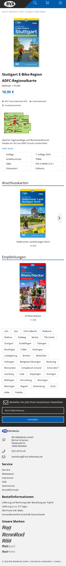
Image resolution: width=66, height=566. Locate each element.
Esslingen (51, 374)
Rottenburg (39, 386)
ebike (7, 392)
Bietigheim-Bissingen (30, 361)
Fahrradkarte (30, 331)
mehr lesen (8, 148)
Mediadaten (8, 473)
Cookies (57, 561)
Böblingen (9, 380)
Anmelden (33, 419)
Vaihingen (9, 361)
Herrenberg (26, 380)
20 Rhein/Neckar (33, 315)
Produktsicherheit (11, 105)
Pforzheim (49, 337)
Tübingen (41, 343)
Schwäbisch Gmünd (31, 367)
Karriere (6, 469)
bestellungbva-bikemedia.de (27, 456)
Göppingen (35, 374)
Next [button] (59, 218)
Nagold (24, 386)
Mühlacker (41, 355)
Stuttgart (8, 343)
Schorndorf (52, 367)
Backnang (51, 361)
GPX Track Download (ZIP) (14, 101)
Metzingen (9, 386)
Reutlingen (9, 349)
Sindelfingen (25, 343)
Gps (16, 331)
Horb (53, 386)
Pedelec (19, 392)
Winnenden (10, 367)
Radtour (8, 337)
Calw (21, 374)
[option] (17, 123)
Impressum (7, 477)
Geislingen (37, 349)
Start (4, 11)
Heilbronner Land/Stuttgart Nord (33, 241)
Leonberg (9, 374)
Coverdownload (38, 101)
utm (6, 331)
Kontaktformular (10, 489)
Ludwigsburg (10, 355)
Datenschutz (8, 485)
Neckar (35, 337)
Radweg (22, 337)
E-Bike (24, 349)
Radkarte (46, 331)
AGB (4, 481)
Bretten (26, 355)
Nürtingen (42, 380)
